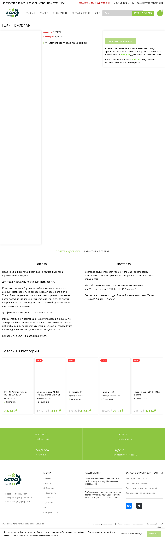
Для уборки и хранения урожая (140, 493)
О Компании (49, 488)
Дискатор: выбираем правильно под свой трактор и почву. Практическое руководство (102, 481)
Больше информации (132, 533)
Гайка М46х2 (108, 392)
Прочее (58, 36)
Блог (45, 507)
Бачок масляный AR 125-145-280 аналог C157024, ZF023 (48, 395)
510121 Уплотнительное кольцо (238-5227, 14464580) (15, 395)
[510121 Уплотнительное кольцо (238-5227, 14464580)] (17, 373)
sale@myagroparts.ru (21, 501)
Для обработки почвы (136, 478)
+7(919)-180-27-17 (23, 497)
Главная (47, 478)
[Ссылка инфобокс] (94, 2)
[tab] (68, 251)
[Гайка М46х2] (115, 373)
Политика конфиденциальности (100, 524)
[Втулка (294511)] (82, 373)
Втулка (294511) (76, 392)
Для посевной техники (136, 483)
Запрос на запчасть (143, 13)
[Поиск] (123, 13)
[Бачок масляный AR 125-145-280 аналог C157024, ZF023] (50, 373)
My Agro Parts (15, 523)
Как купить (50, 493)
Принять (153, 533)
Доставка (50, 502)
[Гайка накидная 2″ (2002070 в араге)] (147, 373)
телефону (125, 54)
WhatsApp (136, 59)
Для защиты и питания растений (141, 488)
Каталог (47, 483)
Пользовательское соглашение (130, 524)
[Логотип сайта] (12, 12)
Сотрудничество (51, 512)
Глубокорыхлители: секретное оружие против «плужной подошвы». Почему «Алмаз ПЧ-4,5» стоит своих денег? (103, 495)
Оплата (49, 497)
